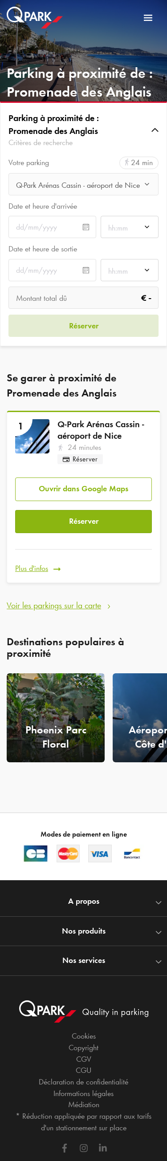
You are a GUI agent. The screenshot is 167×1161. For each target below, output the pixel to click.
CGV (83, 1059)
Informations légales (83, 1093)
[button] (83, 130)
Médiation (83, 1104)
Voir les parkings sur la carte (54, 605)
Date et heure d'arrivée (42, 206)
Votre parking (28, 162)
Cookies (84, 1036)
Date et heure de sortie (42, 249)
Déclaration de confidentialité (83, 1082)
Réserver (83, 521)
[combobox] (83, 187)
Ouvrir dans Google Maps (83, 489)
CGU (83, 1070)
